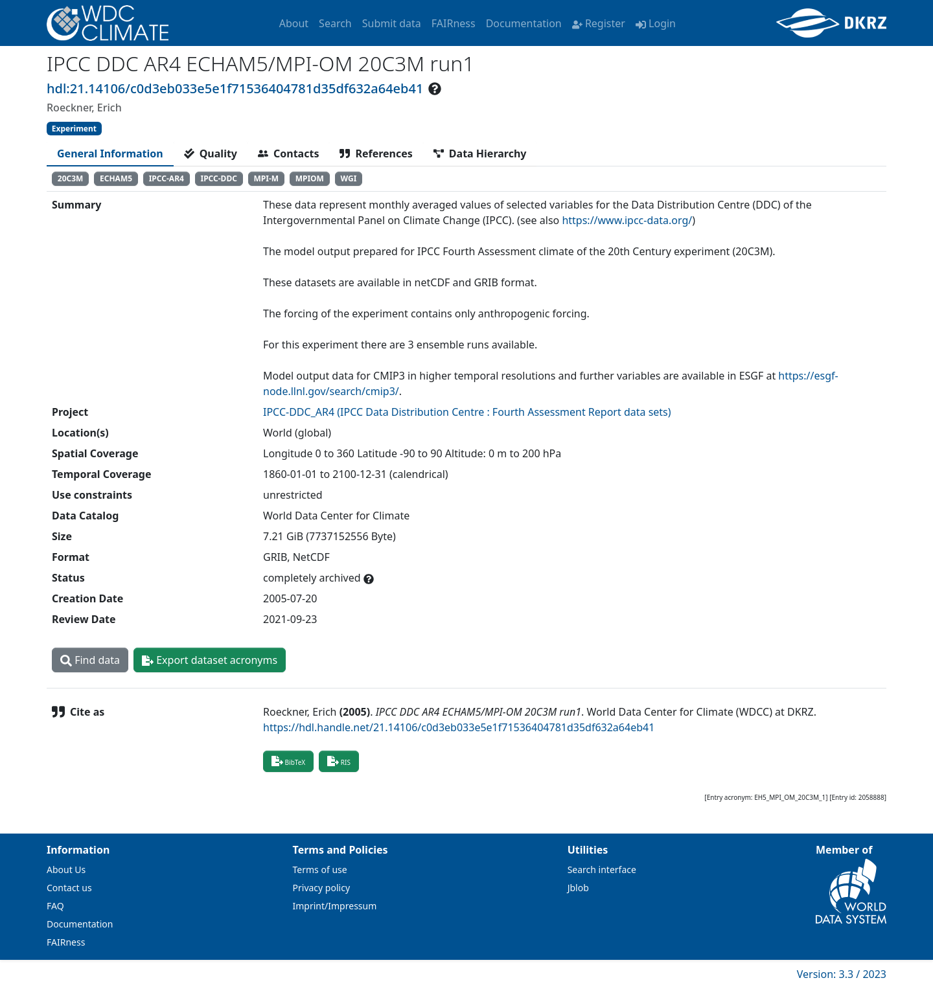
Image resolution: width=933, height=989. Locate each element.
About (293, 23)
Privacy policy (322, 887)
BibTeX (288, 761)
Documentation (524, 23)
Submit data (391, 23)
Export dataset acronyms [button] (209, 660)
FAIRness (454, 23)
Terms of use (320, 869)
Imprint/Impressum (335, 906)
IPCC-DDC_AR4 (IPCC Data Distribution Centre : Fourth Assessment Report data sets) (467, 412)
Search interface (602, 869)
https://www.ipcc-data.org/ (627, 220)
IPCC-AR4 (166, 178)
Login (656, 23)
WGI (349, 178)
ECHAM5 (116, 178)
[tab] (110, 153)
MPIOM (309, 178)
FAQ (55, 906)
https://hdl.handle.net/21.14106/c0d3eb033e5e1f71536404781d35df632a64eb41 (458, 727)
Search (335, 23)
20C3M (71, 178)
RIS (339, 761)
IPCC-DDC (218, 178)
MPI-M (266, 178)
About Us (66, 869)
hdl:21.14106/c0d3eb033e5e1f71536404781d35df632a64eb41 (235, 88)
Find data (90, 660)
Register (598, 23)
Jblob (578, 887)
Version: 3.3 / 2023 (841, 974)
